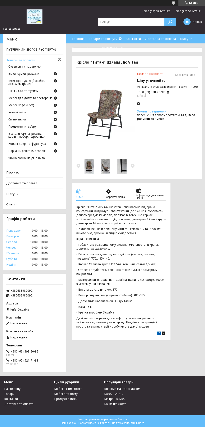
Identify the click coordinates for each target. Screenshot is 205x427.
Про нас (127, 48)
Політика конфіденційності (128, 423)
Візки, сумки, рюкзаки (23, 74)
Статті (11, 204)
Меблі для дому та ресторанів (30, 98)
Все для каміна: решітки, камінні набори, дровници (26, 135)
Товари (9, 394)
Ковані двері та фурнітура (27, 144)
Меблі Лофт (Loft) (21, 105)
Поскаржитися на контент (93, 423)
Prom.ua (123, 419)
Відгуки (186, 39)
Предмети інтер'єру (22, 126)
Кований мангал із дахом (122, 389)
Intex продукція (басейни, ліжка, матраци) (26, 82)
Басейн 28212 (113, 394)
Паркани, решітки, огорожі (27, 151)
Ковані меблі (17, 112)
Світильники (17, 119)
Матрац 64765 (114, 399)
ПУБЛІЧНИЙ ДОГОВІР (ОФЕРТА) (31, 49)
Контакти (133, 39)
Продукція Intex (65, 399)
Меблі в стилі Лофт (68, 389)
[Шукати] (170, 22)
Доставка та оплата (160, 39)
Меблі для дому (66, 394)
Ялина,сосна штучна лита (26, 158)
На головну (12, 389)
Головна (78, 39)
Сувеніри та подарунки (24, 66)
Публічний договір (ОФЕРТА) (94, 48)
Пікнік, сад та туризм (23, 91)
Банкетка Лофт (115, 404)
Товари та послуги (103, 39)
